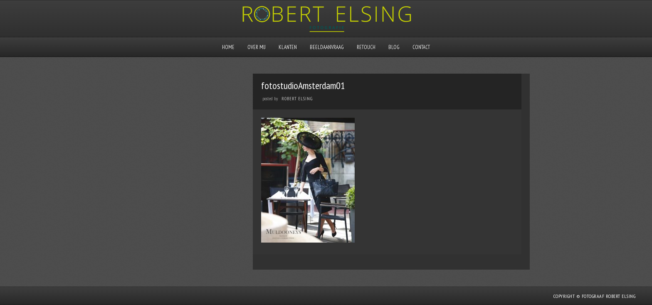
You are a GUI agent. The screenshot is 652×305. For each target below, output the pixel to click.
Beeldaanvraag (327, 47)
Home (228, 47)
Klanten (288, 47)
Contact (421, 47)
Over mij (256, 47)
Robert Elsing (297, 99)
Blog (394, 47)
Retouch (366, 47)
